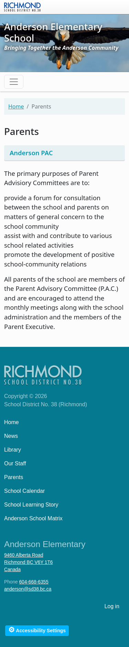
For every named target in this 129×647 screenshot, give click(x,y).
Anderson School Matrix (33, 518)
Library (12, 450)
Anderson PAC (31, 152)
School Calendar (24, 491)
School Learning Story (31, 505)
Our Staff (15, 463)
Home (16, 106)
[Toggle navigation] (13, 82)
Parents (13, 477)
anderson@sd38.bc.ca (27, 589)
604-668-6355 (33, 581)
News (11, 436)
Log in (111, 606)
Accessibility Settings (37, 630)
